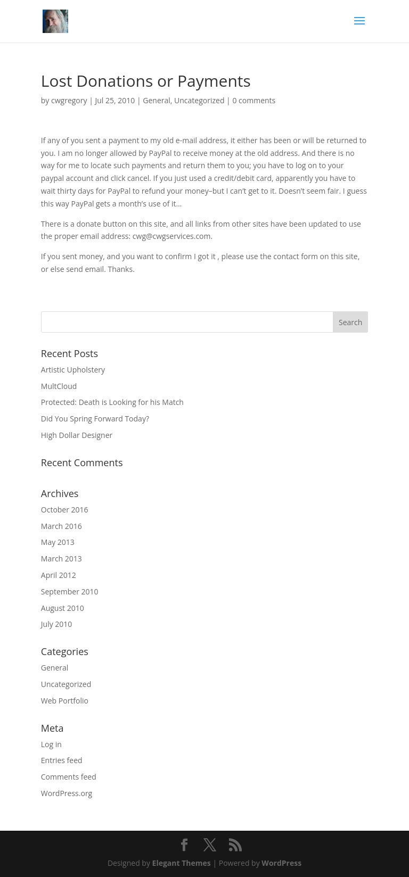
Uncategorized (199, 100)
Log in (51, 744)
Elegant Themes (181, 863)
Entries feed (62, 760)
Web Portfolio (64, 701)
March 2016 (61, 526)
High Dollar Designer (76, 435)
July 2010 (56, 624)
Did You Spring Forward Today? (95, 418)
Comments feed (68, 777)
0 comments (253, 100)
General (156, 100)
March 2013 (61, 558)
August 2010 (62, 608)
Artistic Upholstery (73, 370)
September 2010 (70, 591)
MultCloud (59, 386)
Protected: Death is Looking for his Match (112, 402)
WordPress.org (66, 793)
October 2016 (64, 509)
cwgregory (69, 100)
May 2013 (58, 542)
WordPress (281, 863)
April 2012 (58, 575)
